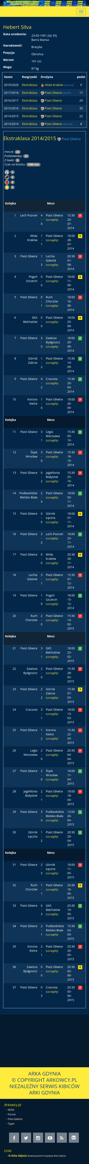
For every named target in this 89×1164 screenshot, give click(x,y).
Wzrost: (8, 60)
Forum (12, 1114)
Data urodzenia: (15, 34)
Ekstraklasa (29, 85)
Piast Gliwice (54, 93)
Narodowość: (12, 45)
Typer (11, 1123)
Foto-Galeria (15, 1119)
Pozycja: (9, 53)
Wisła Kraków (54, 85)
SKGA (11, 1110)
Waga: (7, 67)
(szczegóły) (52, 219)
